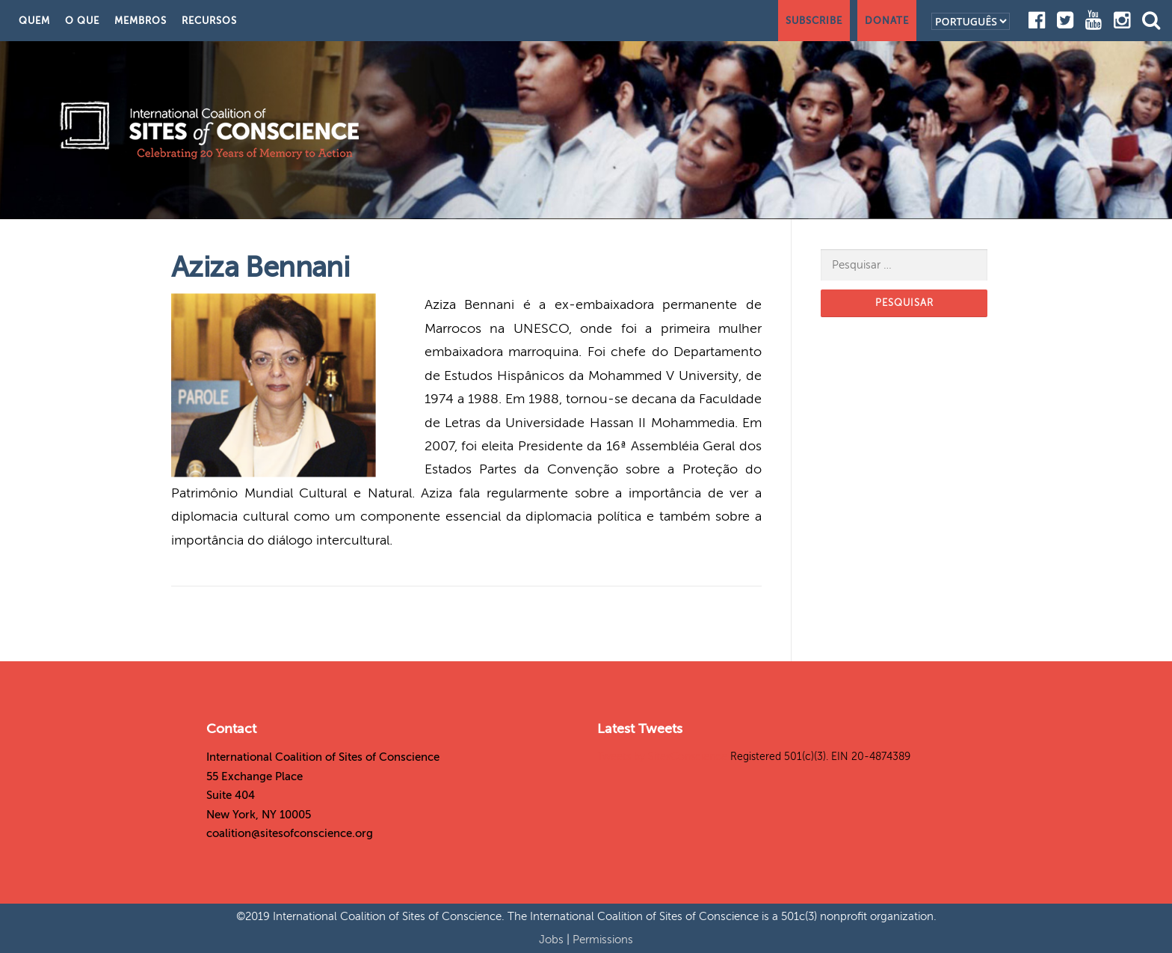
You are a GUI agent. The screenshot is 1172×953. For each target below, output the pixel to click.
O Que (82, 20)
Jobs (553, 940)
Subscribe (814, 20)
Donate (887, 20)
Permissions (603, 940)
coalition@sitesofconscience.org (289, 833)
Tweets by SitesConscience (662, 756)
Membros (140, 20)
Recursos (209, 20)
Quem (34, 20)
